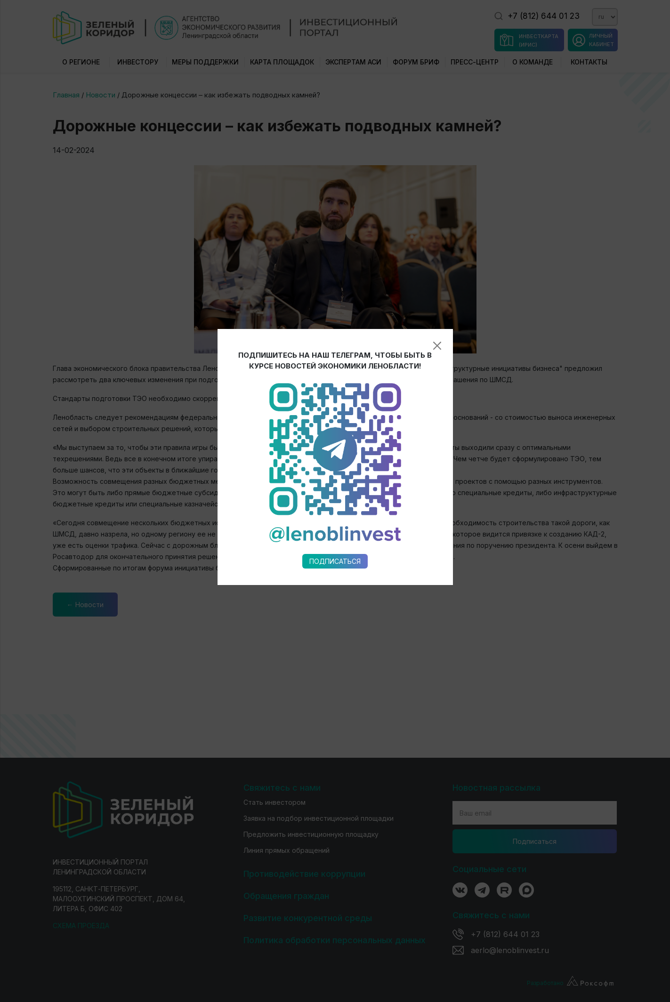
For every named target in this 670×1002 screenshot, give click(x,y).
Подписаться (335, 447)
